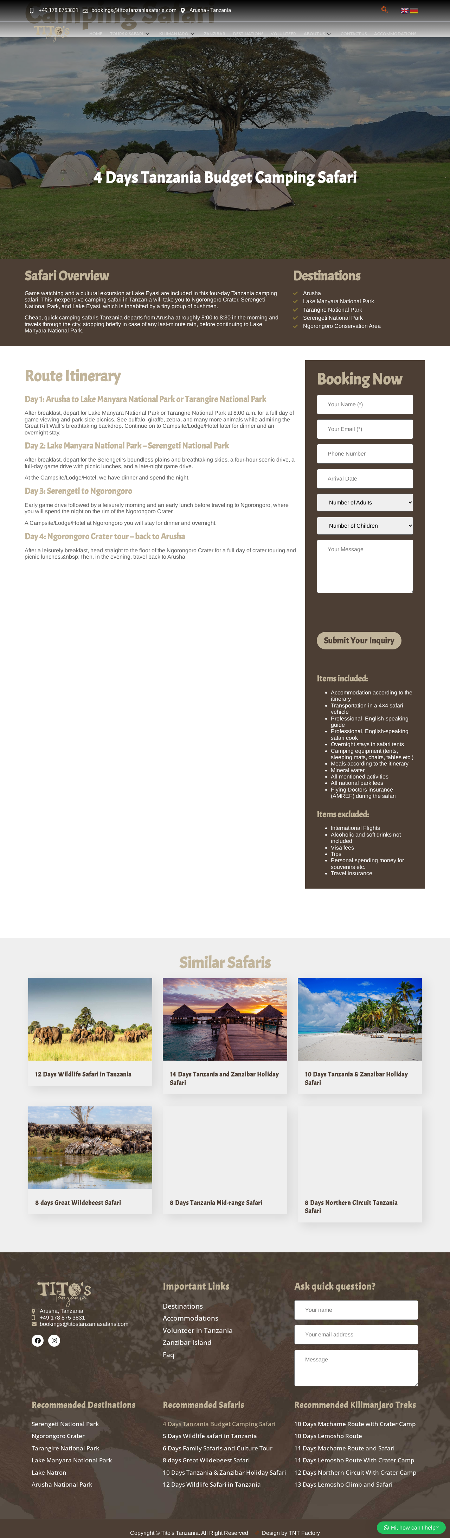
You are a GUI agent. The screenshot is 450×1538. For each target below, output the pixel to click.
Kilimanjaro (180, 33)
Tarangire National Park (65, 1442)
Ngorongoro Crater (58, 1431)
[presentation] (370, 613)
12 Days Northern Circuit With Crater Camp (355, 1465)
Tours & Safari (134, 33)
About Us (318, 33)
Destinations (251, 33)
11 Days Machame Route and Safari (344, 1442)
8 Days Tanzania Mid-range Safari (216, 1201)
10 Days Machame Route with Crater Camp (355, 1420)
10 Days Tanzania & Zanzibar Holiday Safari (224, 1465)
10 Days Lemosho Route (328, 1431)
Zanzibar (218, 33)
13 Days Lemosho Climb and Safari (343, 1476)
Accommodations (395, 33)
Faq (168, 1347)
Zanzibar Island (187, 1336)
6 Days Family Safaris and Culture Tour (217, 1442)
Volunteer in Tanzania (198, 1324)
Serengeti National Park (65, 1420)
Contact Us (354, 33)
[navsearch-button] (385, 11)
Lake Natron (49, 1465)
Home (100, 33)
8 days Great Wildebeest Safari (78, 1201)
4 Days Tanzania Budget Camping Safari (219, 1420)
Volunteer (285, 33)
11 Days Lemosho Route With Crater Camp (354, 1454)
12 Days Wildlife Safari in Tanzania (83, 1074)
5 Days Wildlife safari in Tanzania (210, 1431)
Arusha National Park (62, 1476)
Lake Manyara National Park (72, 1454)
